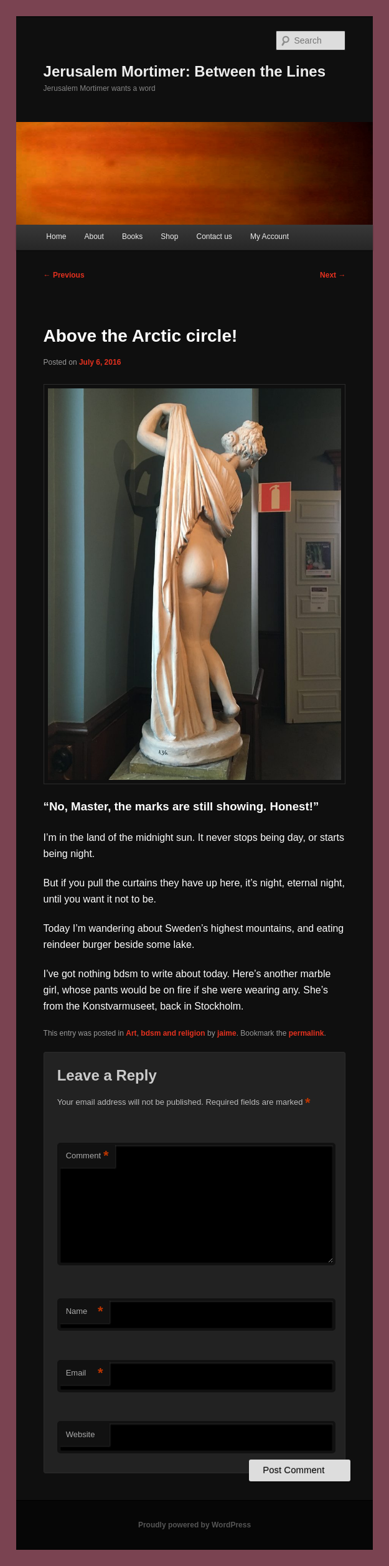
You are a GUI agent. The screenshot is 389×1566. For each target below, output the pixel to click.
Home (56, 236)
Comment (87, 1156)
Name (84, 1312)
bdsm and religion (173, 1033)
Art (131, 1033)
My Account (269, 236)
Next (332, 275)
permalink (306, 1033)
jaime (227, 1033)
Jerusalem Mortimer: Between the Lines (185, 71)
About (93, 236)
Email (84, 1373)
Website (80, 1434)
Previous (64, 275)
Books (132, 236)
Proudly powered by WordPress (194, 1525)
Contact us (214, 236)
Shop (169, 236)
